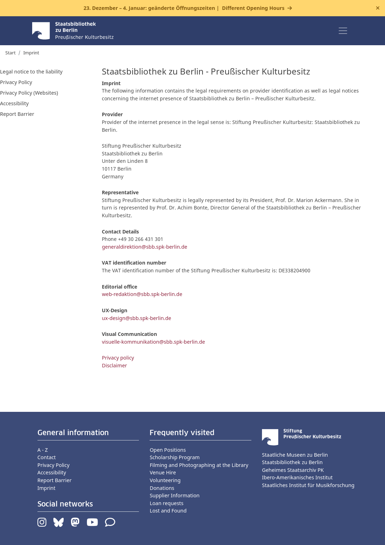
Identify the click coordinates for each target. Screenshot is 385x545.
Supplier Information (174, 495)
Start (10, 52)
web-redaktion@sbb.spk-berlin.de (142, 294)
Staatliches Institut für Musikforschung (308, 485)
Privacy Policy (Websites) (29, 92)
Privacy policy (118, 357)
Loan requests (166, 503)
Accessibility (14, 103)
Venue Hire (163, 472)
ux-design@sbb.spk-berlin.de (136, 318)
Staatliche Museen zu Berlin (295, 454)
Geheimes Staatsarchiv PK (293, 470)
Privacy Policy (16, 82)
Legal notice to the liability (31, 71)
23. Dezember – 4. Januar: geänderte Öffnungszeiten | (183, 8)
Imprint (46, 488)
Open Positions (168, 449)
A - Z (42, 449)
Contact (46, 457)
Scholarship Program (174, 457)
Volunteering (165, 480)
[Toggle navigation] (343, 31)
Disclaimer (114, 365)
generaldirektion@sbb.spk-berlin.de (144, 246)
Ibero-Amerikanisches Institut (297, 477)
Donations (162, 488)
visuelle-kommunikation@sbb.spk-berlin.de (153, 341)
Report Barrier (17, 114)
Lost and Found (168, 510)
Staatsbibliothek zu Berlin (292, 462)
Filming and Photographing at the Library (199, 465)
